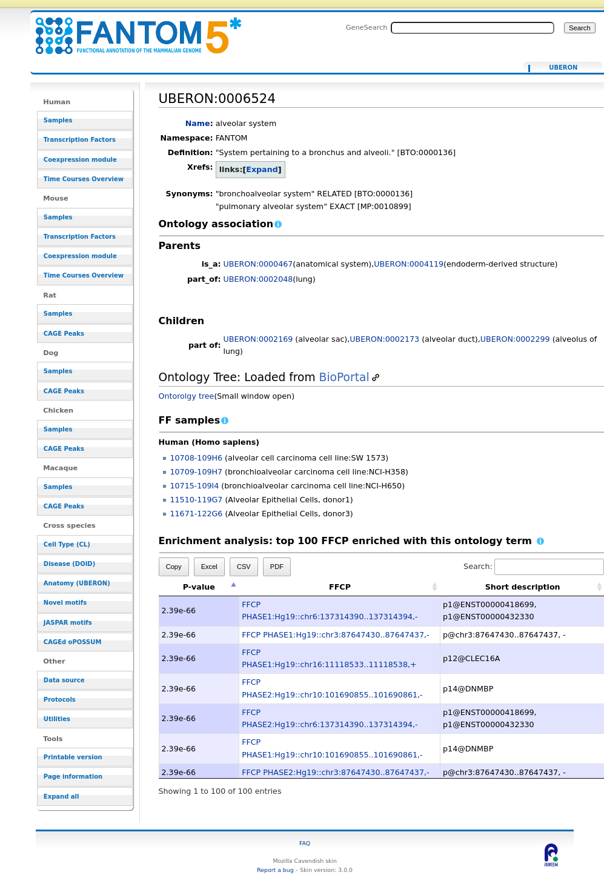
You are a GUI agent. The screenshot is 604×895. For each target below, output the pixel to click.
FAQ (304, 843)
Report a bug (275, 870)
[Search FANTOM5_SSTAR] (472, 28)
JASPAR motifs (68, 622)
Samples (58, 120)
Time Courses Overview (84, 179)
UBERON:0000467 (258, 263)
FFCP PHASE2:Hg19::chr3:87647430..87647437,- (335, 772)
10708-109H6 (196, 457)
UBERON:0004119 (408, 263)
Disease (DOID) (69, 564)
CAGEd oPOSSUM (72, 642)
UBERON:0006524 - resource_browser (130, 29)
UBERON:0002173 (384, 339)
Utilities (57, 719)
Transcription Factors (80, 139)
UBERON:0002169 (258, 339)
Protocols (60, 699)
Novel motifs (65, 602)
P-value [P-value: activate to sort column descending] (199, 586)
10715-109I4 (194, 485)
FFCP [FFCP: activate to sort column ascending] (340, 586)
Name (197, 123)
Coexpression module (80, 159)
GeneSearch (367, 27)
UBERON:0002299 (515, 339)
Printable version (73, 757)
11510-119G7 (196, 499)
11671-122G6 (196, 513)
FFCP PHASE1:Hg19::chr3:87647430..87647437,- (335, 634)
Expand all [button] (61, 796)
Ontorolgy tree (186, 396)
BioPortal (344, 377)
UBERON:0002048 (258, 279)
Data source (64, 680)
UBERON (563, 68)
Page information (73, 776)
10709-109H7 (196, 471)
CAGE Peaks (64, 333)
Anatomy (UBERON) (77, 583)
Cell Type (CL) (67, 544)
